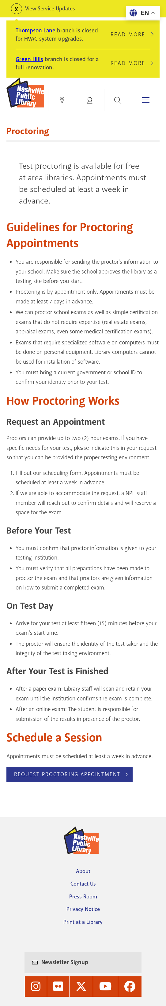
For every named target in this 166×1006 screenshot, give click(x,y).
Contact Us (83, 883)
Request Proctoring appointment (67, 774)
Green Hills (29, 59)
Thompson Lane (35, 30)
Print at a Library (83, 922)
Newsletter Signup (64, 962)
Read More (130, 34)
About (83, 871)
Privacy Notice (83, 909)
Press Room (83, 896)
